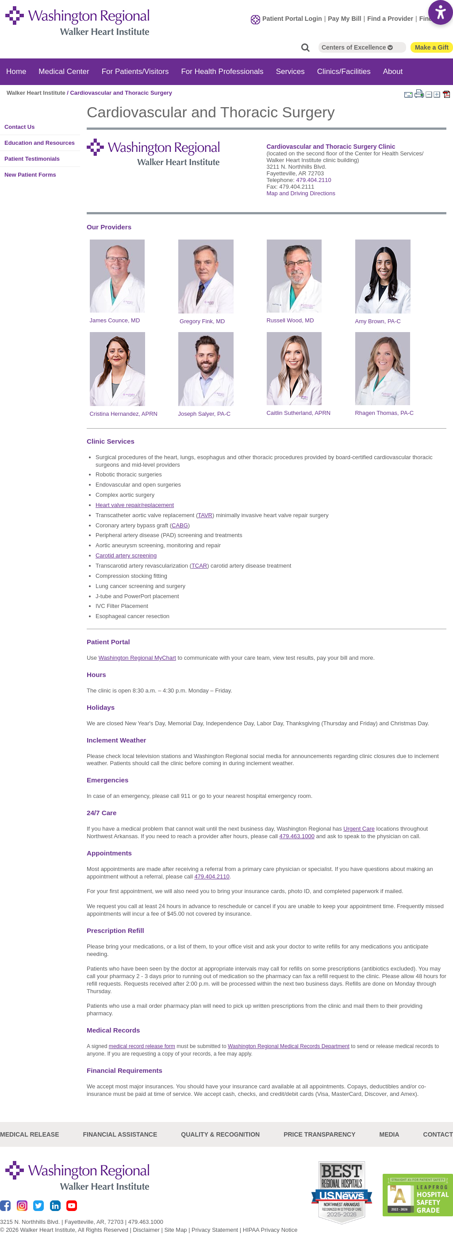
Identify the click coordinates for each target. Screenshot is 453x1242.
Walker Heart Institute (36, 92)
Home (16, 70)
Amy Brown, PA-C (378, 320)
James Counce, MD (115, 319)
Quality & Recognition (220, 1134)
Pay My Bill (344, 18)
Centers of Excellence (357, 46)
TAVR (205, 514)
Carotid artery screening (126, 555)
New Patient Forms (30, 173)
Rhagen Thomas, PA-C (384, 412)
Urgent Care (359, 828)
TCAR (199, 564)
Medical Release (29, 1134)
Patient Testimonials (32, 158)
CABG (180, 524)
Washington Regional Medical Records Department (288, 1046)
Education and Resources (39, 142)
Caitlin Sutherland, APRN (299, 412)
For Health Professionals (222, 70)
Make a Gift (432, 46)
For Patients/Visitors (135, 70)
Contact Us (19, 126)
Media (389, 1134)
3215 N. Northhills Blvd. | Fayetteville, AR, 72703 (61, 1221)
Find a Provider (390, 18)
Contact (438, 1134)
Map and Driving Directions (300, 192)
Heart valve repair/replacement (135, 504)
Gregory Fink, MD (202, 320)
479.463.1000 (145, 1221)
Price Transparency (319, 1134)
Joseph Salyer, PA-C (204, 413)
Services (290, 70)
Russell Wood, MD (290, 319)
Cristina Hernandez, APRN (123, 413)
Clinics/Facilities (344, 70)
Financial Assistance (120, 1134)
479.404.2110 (313, 179)
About (393, 70)
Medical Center (63, 70)
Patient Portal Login (292, 18)
